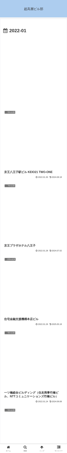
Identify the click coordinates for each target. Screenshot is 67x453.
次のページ (33, 406)
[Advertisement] (33, 70)
